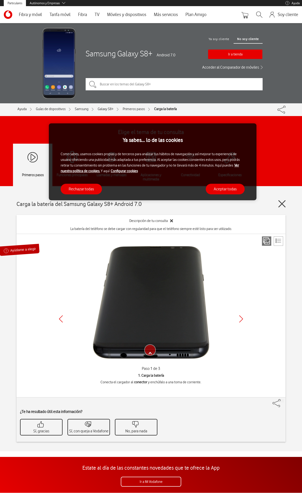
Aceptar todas (225, 189)
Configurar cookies (124, 171)
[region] (152, 162)
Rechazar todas (81, 189)
